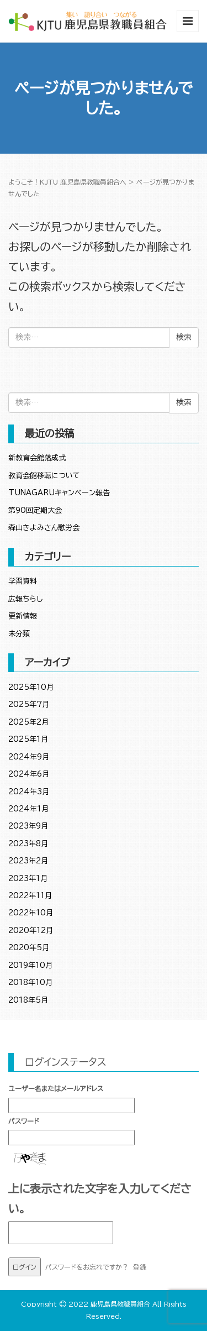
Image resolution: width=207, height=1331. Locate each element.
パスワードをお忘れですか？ (87, 1267)
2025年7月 (28, 704)
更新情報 (22, 616)
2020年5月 (28, 947)
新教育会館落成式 (37, 458)
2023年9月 (28, 826)
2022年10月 (30, 912)
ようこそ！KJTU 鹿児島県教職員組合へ (67, 182)
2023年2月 (28, 860)
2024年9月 (28, 757)
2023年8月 (28, 843)
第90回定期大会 (35, 510)
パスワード (23, 1121)
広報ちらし (25, 598)
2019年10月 (30, 965)
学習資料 (22, 581)
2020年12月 (30, 930)
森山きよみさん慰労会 (43, 527)
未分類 (19, 633)
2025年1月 (28, 739)
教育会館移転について (44, 475)
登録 (139, 1267)
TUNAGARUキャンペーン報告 (59, 492)
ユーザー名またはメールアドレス (55, 1088)
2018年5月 (28, 1000)
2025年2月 (28, 722)
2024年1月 (28, 809)
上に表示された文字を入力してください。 (100, 1198)
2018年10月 (30, 982)
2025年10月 (31, 687)
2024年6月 (28, 774)
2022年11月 (30, 895)
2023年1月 (27, 878)
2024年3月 (28, 791)
